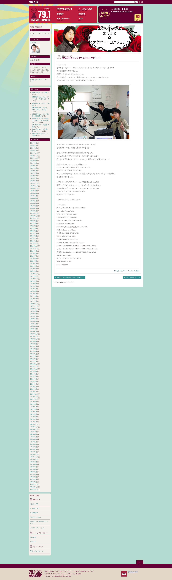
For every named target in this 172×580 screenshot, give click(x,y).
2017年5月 (33, 412)
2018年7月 (33, 376)
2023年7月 (33, 226)
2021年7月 (33, 286)
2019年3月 (33, 356)
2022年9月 (33, 251)
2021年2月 (33, 299)
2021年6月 (33, 289)
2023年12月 (34, 213)
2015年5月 (33, 472)
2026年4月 (33, 143)
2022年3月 (33, 266)
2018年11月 (34, 366)
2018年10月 (34, 369)
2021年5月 (33, 291)
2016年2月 (33, 449)
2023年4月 (33, 233)
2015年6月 (33, 469)
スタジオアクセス (61, 571)
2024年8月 (33, 193)
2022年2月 (33, 268)
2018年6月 (33, 379)
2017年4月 (33, 414)
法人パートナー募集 (73, 571)
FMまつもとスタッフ (36, 551)
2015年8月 (33, 464)
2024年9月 (33, 191)
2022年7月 (33, 256)
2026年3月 (33, 145)
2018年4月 (33, 384)
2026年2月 (33, 148)
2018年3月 (33, 386)
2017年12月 (34, 394)
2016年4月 (33, 444)
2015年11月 (34, 457)
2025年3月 (33, 176)
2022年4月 (33, 263)
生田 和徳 (33, 42)
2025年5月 (33, 171)
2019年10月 (34, 339)
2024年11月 (34, 186)
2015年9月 (33, 462)
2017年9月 (33, 401)
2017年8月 (33, 404)
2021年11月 (34, 276)
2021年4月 (33, 293)
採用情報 (78, 573)
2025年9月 (33, 160)
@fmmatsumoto (133, 572)
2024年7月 (33, 196)
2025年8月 (33, 163)
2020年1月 (33, 331)
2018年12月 (34, 364)
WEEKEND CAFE (35, 517)
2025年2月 (33, 178)
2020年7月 (33, 316)
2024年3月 (33, 206)
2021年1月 (33, 301)
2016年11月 (34, 427)
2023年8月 (33, 223)
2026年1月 (33, 150)
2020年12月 (34, 304)
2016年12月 (34, 424)
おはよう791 (34, 504)
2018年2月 (33, 389)
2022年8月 (33, 253)
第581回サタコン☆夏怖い (40, 92)
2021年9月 (33, 281)
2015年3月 (33, 477)
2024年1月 (33, 211)
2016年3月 (33, 447)
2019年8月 (33, 344)
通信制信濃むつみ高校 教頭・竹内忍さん (70, 277)
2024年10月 (34, 188)
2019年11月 (34, 336)
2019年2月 (33, 359)
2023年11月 (34, 216)
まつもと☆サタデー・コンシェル (124, 271)
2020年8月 (33, 314)
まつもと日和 (34, 508)
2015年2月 (33, 479)
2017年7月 (33, 407)
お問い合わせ (71, 573)
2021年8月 (33, 284)
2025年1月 (33, 181)
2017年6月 (33, 409)
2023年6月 (33, 228)
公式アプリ (90, 571)
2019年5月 (33, 351)
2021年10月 (34, 279)
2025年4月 (33, 173)
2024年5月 (33, 201)
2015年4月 (33, 474)
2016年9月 (33, 432)
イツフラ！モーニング (37, 528)
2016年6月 (33, 439)
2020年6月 (33, 319)
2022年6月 (33, 258)
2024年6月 (33, 198)
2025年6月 (33, 168)
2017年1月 (33, 422)
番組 (137, 271)
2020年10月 (34, 309)
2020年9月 (33, 311)
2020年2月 (33, 329)
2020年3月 (33, 326)
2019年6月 (33, 349)
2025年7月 (33, 166)
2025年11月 (34, 155)
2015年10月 (34, 459)
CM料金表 (83, 571)
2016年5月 (33, 442)
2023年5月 (33, 231)
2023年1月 (33, 241)
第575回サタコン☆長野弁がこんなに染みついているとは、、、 (40, 120)
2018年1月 (33, 391)
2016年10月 (34, 429)
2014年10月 (34, 489)
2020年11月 (34, 306)
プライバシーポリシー (59, 573)
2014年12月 (34, 484)
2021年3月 (33, 296)
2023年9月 (33, 221)
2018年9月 (33, 371)
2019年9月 (33, 341)
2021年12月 (34, 274)
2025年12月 (34, 153)
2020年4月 (33, 324)
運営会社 (52, 571)
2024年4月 (33, 203)
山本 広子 (33, 542)
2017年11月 (34, 396)
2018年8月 (33, 374)
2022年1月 (33, 271)
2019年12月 (34, 334)
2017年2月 (33, 419)
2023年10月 (34, 218)
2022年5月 (33, 261)
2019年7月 (33, 346)
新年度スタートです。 (131, 277)
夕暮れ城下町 (34, 513)
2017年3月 (33, 417)
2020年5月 (33, 321)
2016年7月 (33, 437)
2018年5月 (33, 381)
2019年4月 (33, 354)
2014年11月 (34, 487)
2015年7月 (33, 467)
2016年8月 (33, 434)
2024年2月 (33, 208)
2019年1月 (33, 361)
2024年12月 (34, 183)
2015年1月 (33, 482)
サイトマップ (48, 573)
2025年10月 (34, 158)
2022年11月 (34, 246)
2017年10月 (34, 399)
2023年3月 (33, 236)
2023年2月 (33, 238)
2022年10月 (34, 248)
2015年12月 (34, 454)
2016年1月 (33, 452)
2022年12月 (34, 243)
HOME (46, 571)
